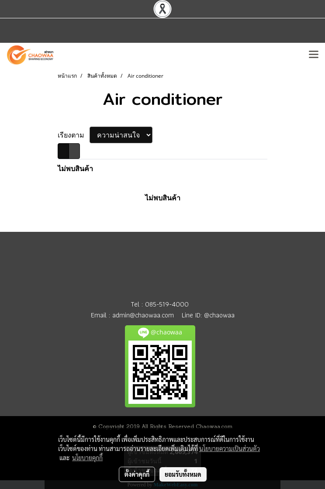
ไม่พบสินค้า (75, 168)
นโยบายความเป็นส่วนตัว (229, 448)
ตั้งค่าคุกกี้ (136, 474)
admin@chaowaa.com (143, 315)
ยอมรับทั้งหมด (183, 474)
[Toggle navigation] (313, 55)
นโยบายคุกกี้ (87, 457)
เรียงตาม (74, 135)
